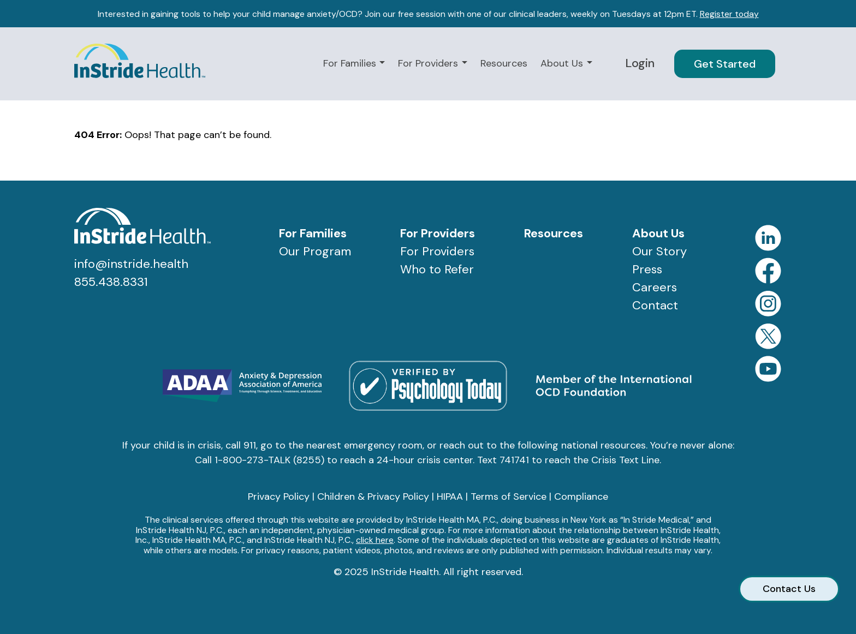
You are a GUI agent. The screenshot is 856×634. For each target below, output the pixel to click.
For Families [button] (351, 63)
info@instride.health (131, 264)
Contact (655, 305)
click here (375, 540)
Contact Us (789, 588)
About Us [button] (563, 63)
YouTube (768, 368)
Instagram (768, 303)
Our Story (659, 251)
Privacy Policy (279, 496)
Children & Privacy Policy (373, 496)
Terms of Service (508, 496)
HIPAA (450, 496)
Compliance (581, 496)
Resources (503, 63)
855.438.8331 (111, 282)
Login (640, 63)
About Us (658, 233)
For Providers (437, 233)
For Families (313, 233)
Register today (729, 14)
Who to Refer (437, 269)
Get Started (725, 64)
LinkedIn (768, 238)
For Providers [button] (429, 63)
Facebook (768, 270)
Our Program (315, 251)
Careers (654, 287)
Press (647, 269)
